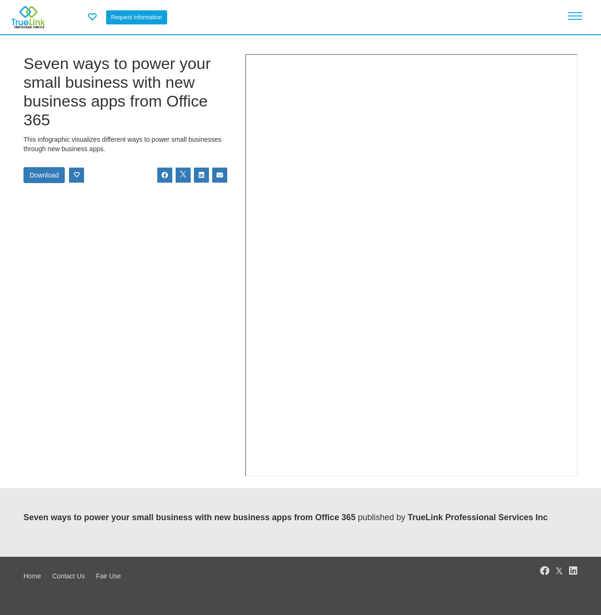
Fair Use (108, 576)
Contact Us (68, 576)
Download (44, 175)
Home (32, 576)
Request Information (136, 17)
